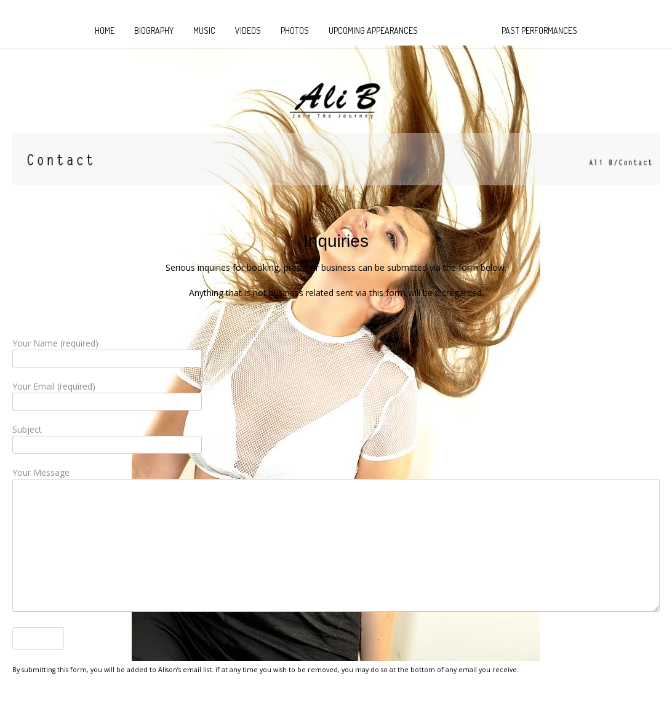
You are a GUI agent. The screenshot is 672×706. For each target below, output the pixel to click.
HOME (104, 30)
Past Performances (539, 30)
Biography (154, 30)
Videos (248, 30)
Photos (295, 30)
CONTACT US (460, 30)
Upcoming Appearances (373, 30)
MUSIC (204, 30)
